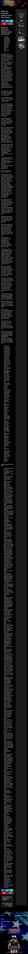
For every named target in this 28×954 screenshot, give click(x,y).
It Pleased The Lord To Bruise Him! (8, 885)
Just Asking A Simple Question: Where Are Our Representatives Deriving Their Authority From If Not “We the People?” (8, 642)
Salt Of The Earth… (6, 620)
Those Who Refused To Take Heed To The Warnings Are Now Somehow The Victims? (8, 799)
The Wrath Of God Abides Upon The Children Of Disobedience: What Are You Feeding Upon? (8, 879)
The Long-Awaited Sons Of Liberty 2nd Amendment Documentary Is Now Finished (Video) (8, 714)
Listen (16, 919)
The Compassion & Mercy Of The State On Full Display (8, 585)
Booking (17, 921)
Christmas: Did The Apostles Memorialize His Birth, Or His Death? (8, 839)
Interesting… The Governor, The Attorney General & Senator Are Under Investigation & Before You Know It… (8, 496)
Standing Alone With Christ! (7, 845)
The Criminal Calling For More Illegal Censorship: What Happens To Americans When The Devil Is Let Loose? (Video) (8, 577)
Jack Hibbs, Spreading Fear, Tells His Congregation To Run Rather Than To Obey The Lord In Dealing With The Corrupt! (8, 525)
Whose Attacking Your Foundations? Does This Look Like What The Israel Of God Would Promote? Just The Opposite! (8, 764)
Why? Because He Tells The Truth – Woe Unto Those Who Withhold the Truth (8, 549)
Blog (2, 924)
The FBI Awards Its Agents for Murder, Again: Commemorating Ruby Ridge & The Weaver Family (8, 505)
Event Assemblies (5, 921)
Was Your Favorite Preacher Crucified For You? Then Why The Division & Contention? (8, 672)
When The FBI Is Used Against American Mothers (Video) (8, 534)
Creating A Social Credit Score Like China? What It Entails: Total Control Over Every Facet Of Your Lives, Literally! (8, 613)
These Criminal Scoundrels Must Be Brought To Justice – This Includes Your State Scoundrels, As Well (8, 653)
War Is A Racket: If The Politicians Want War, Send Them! (8, 756)
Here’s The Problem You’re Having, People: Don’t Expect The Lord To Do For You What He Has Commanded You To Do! (8, 853)
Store (2, 919)
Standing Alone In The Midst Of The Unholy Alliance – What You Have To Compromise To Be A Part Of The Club (8, 557)
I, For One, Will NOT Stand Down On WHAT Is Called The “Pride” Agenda (8, 592)
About (16, 924)
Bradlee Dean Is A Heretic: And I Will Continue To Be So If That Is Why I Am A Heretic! (8, 735)
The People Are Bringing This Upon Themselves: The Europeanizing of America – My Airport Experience (8, 566)
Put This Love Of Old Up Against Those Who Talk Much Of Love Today (8, 693)
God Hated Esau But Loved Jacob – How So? (8, 871)
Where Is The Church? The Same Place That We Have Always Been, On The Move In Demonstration (8, 627)
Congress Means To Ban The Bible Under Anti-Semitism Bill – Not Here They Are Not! (8, 832)
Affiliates (3, 926)
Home (2, 915)
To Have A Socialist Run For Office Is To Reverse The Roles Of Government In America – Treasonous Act (8, 514)
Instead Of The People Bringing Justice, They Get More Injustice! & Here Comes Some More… (8, 542)
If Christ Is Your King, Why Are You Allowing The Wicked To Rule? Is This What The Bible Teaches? (8, 808)
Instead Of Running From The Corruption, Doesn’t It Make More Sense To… (8, 471)
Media (16, 926)
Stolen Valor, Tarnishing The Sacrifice (7, 791)
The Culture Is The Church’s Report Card (8, 635)
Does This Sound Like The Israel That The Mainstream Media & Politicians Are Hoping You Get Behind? (8, 863)
